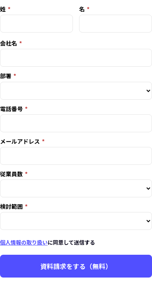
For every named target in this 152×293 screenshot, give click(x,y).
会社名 (8, 43)
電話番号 (11, 109)
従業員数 (11, 174)
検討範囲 (11, 206)
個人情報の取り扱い (23, 242)
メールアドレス (20, 141)
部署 (5, 76)
